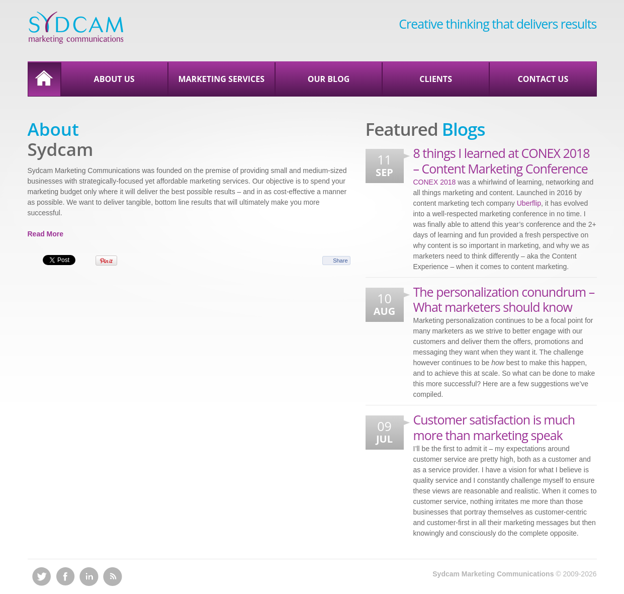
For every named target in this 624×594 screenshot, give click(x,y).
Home (44, 79)
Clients (435, 78)
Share (340, 261)
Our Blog (329, 78)
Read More (46, 234)
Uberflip (529, 203)
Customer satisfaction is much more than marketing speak (494, 427)
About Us (114, 78)
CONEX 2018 (434, 182)
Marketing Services (221, 78)
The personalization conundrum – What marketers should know (504, 299)
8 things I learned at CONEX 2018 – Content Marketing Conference (501, 160)
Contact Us (542, 78)
